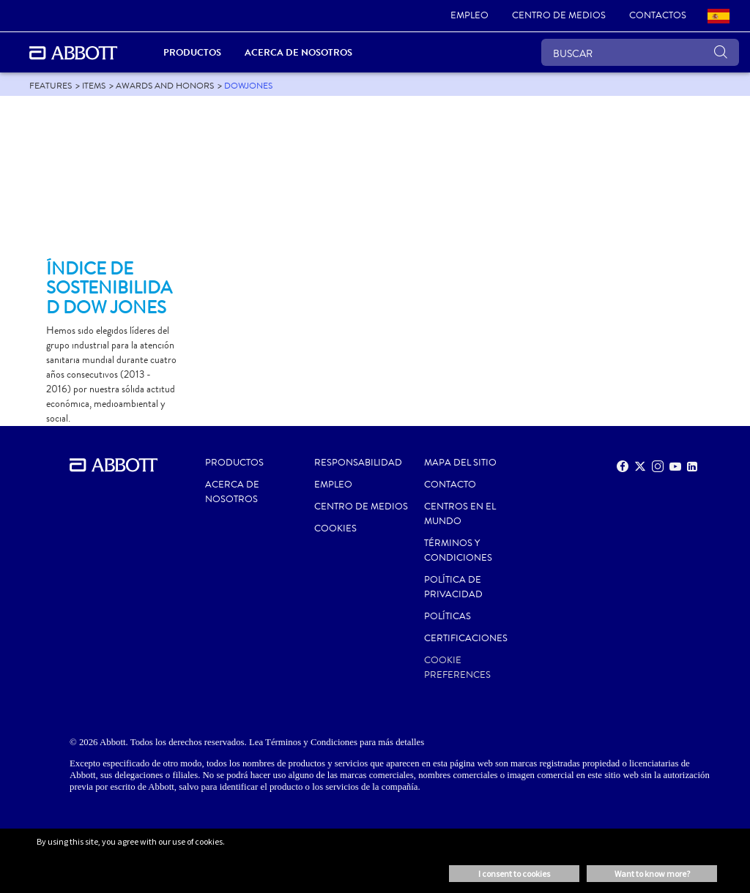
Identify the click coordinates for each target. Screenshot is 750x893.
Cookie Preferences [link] (457, 667)
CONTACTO (450, 484)
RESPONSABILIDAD (358, 462)
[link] (469, 16)
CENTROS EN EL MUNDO (460, 514)
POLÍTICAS (447, 616)
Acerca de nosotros (232, 492)
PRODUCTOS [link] (192, 52)
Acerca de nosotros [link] (298, 52)
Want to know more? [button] (652, 873)
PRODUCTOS (234, 462)
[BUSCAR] (640, 52)
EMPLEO (333, 484)
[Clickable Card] (111, 183)
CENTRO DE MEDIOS (361, 506)
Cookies (335, 528)
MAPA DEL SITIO (460, 462)
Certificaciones (466, 638)
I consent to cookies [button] (514, 873)
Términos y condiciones (458, 550)
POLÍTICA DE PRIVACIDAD (453, 587)
